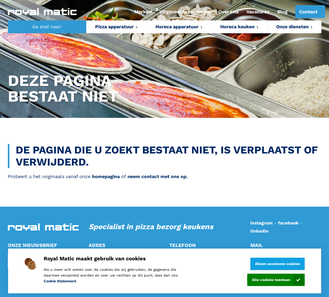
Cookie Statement (60, 281)
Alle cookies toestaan (271, 280)
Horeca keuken (237, 26)
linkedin (259, 231)
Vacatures (257, 11)
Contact (308, 11)
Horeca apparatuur (177, 26)
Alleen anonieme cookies (277, 264)
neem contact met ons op (157, 176)
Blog (282, 11)
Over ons (228, 11)
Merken (143, 11)
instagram (261, 223)
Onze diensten (292, 26)
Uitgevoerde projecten (184, 11)
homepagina (106, 176)
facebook (288, 223)
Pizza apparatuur (114, 26)
